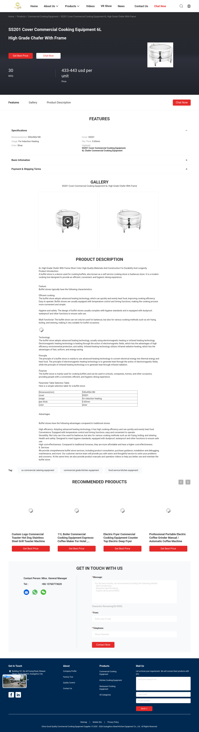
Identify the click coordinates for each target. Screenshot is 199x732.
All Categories (105, 695)
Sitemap (83, 722)
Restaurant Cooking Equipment (108, 687)
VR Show (106, 6)
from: (96, 612)
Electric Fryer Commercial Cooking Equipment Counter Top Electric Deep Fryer (121, 538)
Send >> (144, 709)
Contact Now (103, 644)
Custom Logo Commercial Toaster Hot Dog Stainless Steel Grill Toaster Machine (28, 538)
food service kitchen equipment (123, 470)
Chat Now (48, 55)
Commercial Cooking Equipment (43, 16)
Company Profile (70, 671)
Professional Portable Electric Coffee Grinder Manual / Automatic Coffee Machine (167, 538)
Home (11, 16)
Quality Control (69, 683)
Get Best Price (20, 55)
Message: (97, 577)
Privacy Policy (113, 722)
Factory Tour (68, 677)
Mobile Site (97, 722)
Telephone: (98, 628)
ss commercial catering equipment (37, 470)
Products (21, 16)
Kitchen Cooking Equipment (111, 680)
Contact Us (67, 688)
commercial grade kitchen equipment (81, 470)
